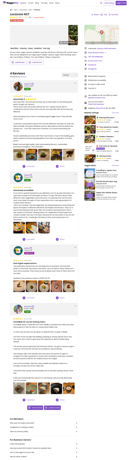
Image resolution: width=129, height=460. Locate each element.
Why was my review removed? (44, 423)
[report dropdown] (75, 83)
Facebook (92, 65)
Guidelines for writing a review (44, 427)
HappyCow (99, 195)
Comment (29, 166)
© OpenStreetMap (104, 43)
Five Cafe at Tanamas (108, 146)
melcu (26, 248)
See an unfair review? (44, 456)
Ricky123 (23, 77)
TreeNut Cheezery (106, 136)
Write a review (100, 148)
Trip (103, 14)
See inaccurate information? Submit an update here (44, 448)
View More (115, 113)
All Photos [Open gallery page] (67, 42)
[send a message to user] (33, 84)
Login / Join (121, 3)
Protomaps (94, 43)
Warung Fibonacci (106, 117)
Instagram (92, 69)
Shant (26, 175)
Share (60, 166)
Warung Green (105, 156)
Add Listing (109, 3)
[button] (102, 32)
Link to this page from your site (44, 452)
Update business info (96, 98)
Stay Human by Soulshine (109, 127)
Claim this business (44, 444)
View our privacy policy (44, 431)
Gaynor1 (27, 84)
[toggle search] (101, 3)
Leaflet (88, 43)
